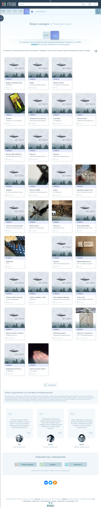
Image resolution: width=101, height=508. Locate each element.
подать (34, 44)
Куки (94, 499)
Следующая (52, 385)
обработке (64, 499)
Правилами (37, 499)
